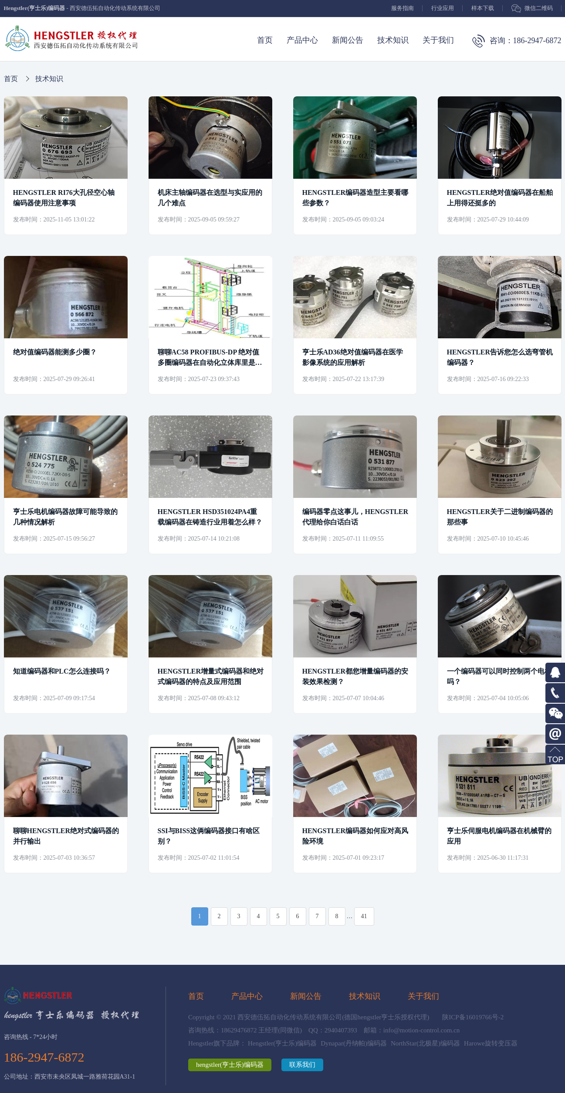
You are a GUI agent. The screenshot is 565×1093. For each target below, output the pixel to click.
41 (364, 916)
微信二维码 (538, 8)
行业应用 (442, 8)
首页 (265, 40)
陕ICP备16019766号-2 (473, 1017)
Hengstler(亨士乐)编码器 (282, 1043)
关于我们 (438, 40)
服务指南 (402, 8)
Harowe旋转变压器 (490, 1043)
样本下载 (482, 8)
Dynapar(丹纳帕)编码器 (354, 1043)
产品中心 (302, 40)
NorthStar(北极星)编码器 (425, 1043)
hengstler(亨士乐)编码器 (230, 1064)
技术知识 (393, 40)
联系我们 (302, 1064)
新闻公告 (347, 40)
